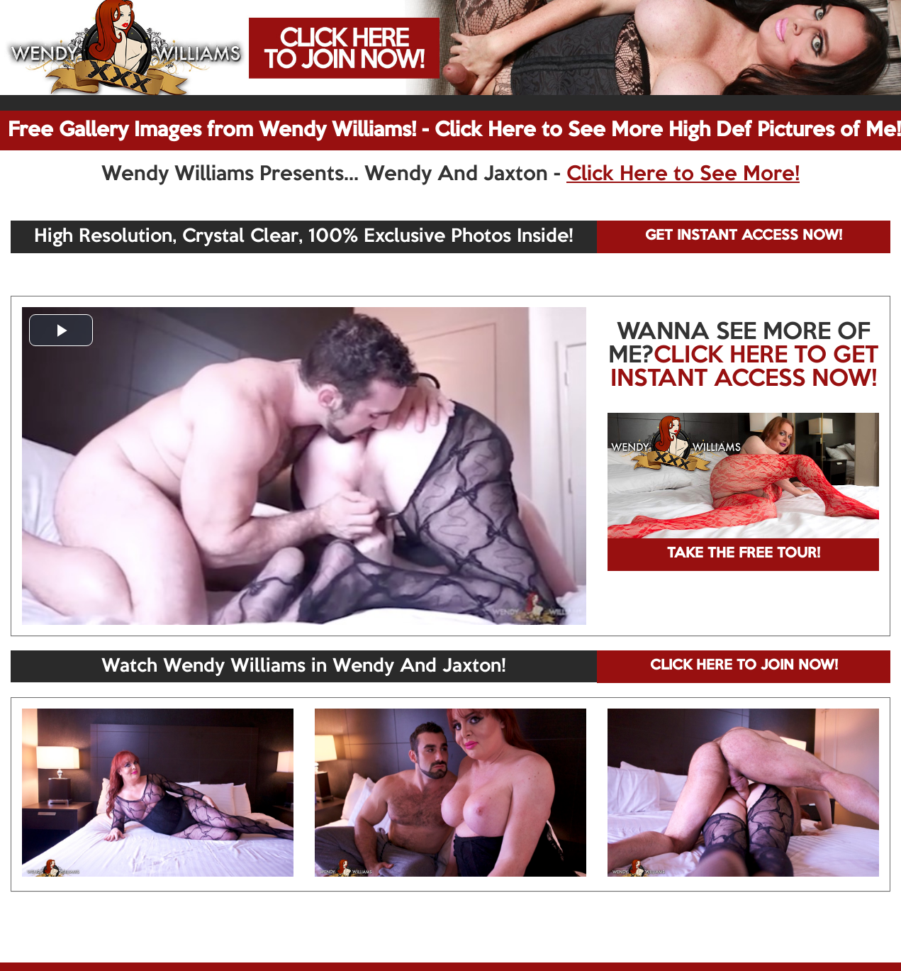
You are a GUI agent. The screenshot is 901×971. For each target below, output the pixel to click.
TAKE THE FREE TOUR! (743, 554)
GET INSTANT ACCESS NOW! (743, 236)
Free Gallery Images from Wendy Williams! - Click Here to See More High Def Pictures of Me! (454, 130)
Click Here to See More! (683, 174)
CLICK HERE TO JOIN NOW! (744, 666)
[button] (61, 330)
